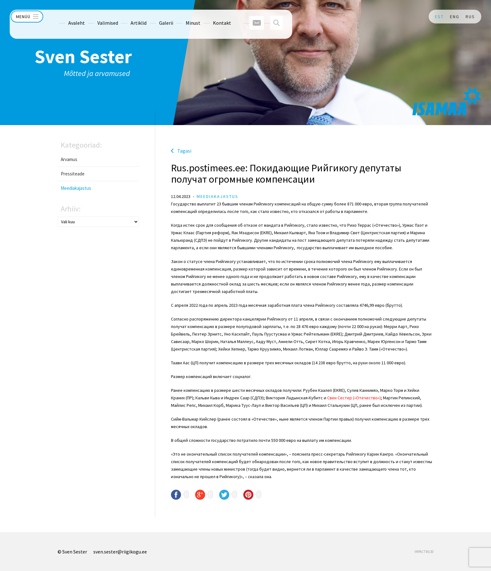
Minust (180, 16)
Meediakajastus (76, 188)
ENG (454, 16)
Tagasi (184, 151)
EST (439, 16)
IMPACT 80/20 (424, 551)
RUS (470, 16)
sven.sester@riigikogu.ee (120, 551)
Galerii (154, 16)
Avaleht (64, 16)
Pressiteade (73, 174)
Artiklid (126, 16)
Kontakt (209, 16)
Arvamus (69, 159)
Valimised (95, 16)
